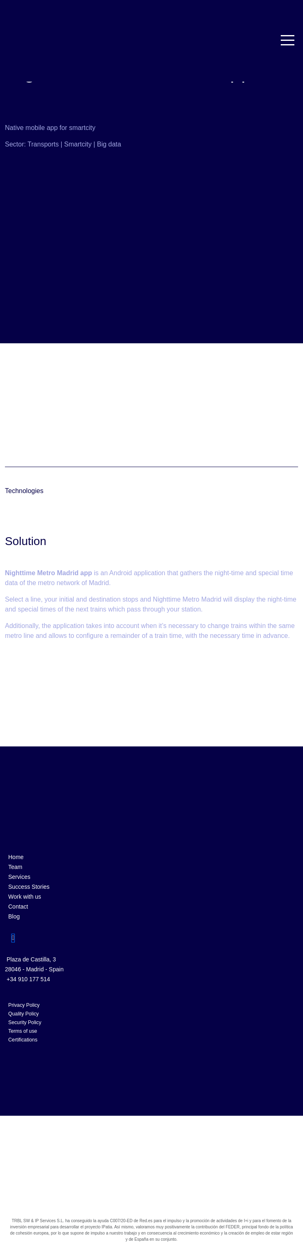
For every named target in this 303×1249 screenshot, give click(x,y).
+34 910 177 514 (28, 979)
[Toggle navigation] (288, 40)
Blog (14, 916)
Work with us (24, 896)
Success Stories (28, 886)
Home (15, 857)
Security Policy (24, 1022)
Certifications (22, 1040)
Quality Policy (23, 1014)
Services (19, 877)
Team (15, 867)
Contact (18, 906)
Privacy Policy (24, 1005)
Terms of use (22, 1031)
